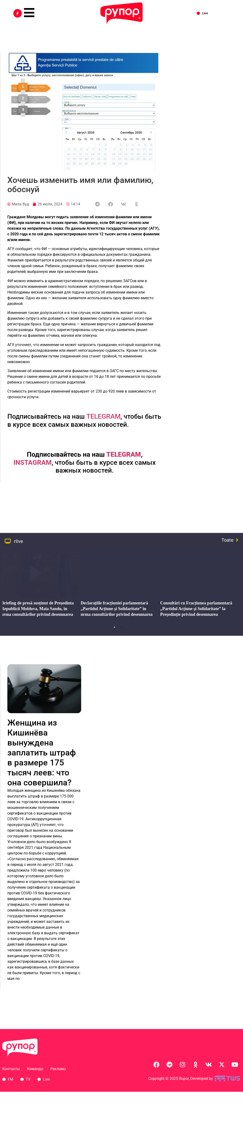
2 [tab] (121, 627)
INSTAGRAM (33, 462)
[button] (97, 204)
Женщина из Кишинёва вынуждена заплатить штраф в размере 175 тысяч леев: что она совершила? (41, 753)
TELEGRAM (103, 416)
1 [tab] (114, 627)
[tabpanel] (118, 586)
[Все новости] (17, 13)
